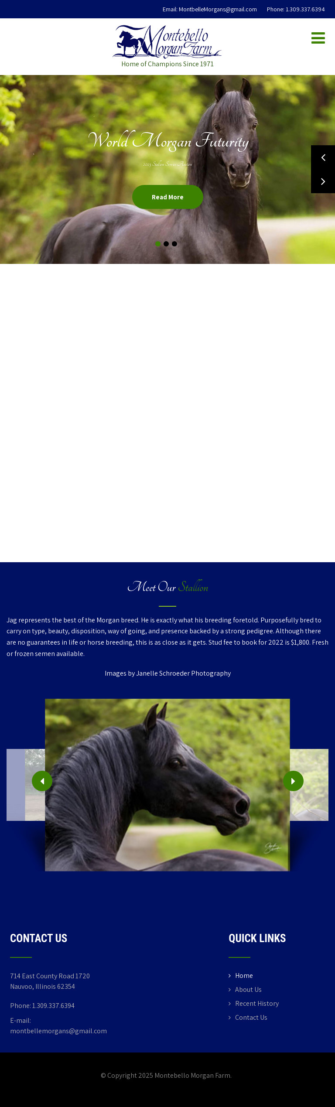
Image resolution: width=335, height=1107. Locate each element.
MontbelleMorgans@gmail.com (218, 9)
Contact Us (251, 1017)
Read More (168, 197)
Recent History (257, 1003)
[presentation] (42, 781)
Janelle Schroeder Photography (183, 673)
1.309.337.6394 (305, 9)
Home (244, 975)
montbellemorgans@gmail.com (58, 1030)
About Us (248, 989)
